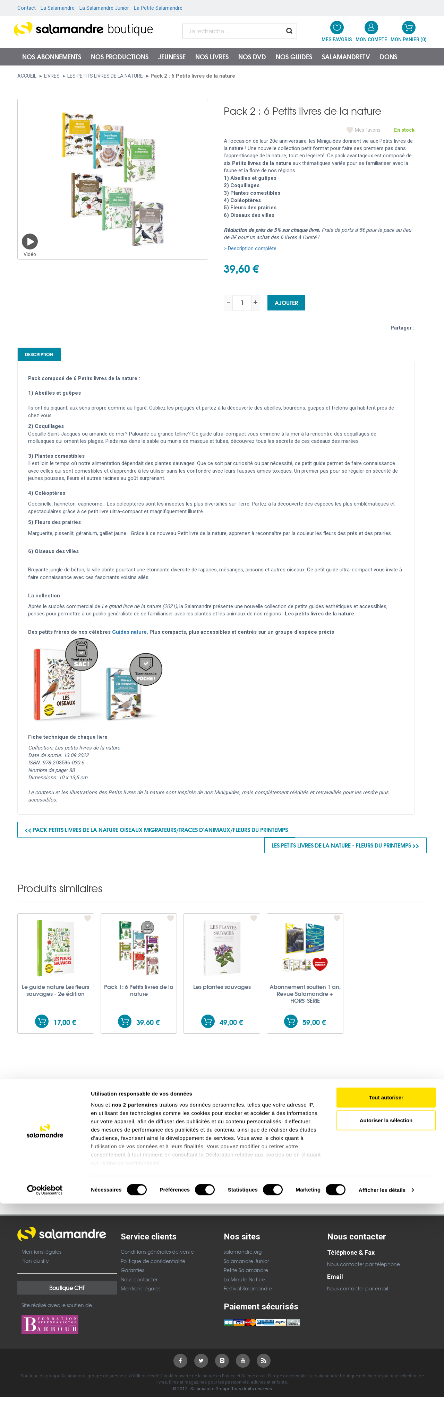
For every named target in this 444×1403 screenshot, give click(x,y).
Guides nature (129, 638)
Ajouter (286, 302)
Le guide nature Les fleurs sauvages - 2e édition (55, 996)
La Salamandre (58, 8)
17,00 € (64, 1028)
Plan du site (35, 1266)
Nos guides (294, 56)
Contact (26, 8)
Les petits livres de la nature (105, 76)
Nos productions (119, 56)
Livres (52, 76)
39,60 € (148, 1028)
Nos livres (212, 56)
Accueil (26, 76)
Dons (388, 56)
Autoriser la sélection (386, 1320)
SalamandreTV (346, 56)
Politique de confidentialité (153, 1266)
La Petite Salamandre (158, 8)
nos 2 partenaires (135, 1304)
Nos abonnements (51, 56)
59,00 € (314, 1028)
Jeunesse (172, 56)
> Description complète (250, 248)
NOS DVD (252, 56)
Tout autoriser (386, 1297)
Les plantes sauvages (222, 992)
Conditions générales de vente (157, 1257)
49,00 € (231, 1028)
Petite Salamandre (246, 1275)
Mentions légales (41, 1257)
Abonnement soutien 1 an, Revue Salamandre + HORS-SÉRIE (305, 999)
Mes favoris (368, 130)
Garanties (132, 1275)
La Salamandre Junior (104, 8)
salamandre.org (243, 1257)
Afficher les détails (382, 1389)
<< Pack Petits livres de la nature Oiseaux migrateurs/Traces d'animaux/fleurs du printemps (156, 835)
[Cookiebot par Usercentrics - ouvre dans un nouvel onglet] (45, 1389)
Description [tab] (52, 357)
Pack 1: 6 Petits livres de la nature (138, 996)
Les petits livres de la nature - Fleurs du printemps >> (345, 851)
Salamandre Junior (246, 1266)
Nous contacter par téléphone (363, 1269)
